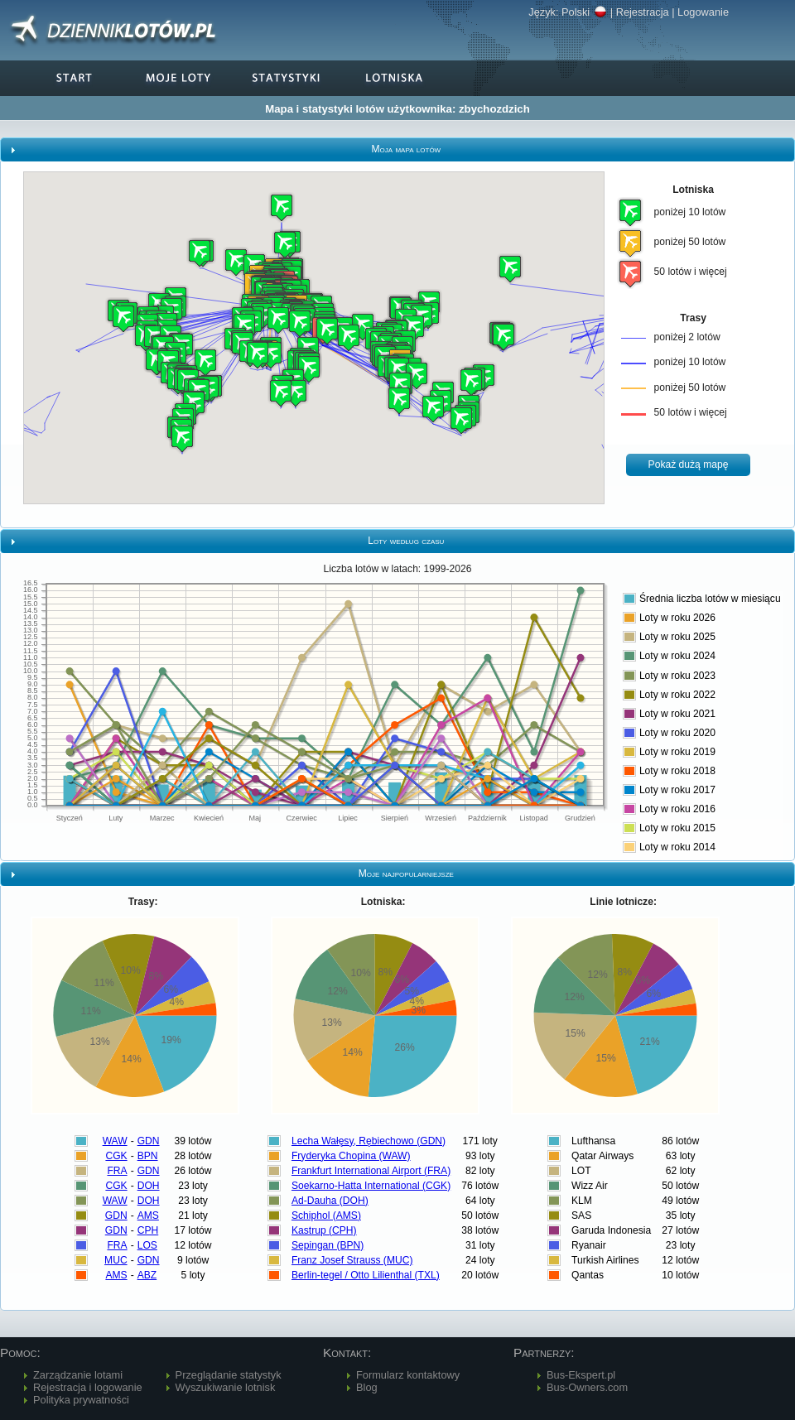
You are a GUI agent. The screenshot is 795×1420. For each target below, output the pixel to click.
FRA (117, 1171)
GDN (148, 1141)
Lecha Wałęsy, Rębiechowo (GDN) (369, 1141)
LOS (147, 1245)
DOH (148, 1185)
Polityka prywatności (81, 1400)
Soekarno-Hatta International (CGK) (371, 1185)
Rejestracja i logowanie (87, 1387)
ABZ (147, 1275)
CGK (116, 1156)
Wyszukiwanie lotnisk (226, 1387)
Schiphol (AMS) (326, 1215)
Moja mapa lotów (406, 149)
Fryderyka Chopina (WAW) (351, 1156)
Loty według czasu (406, 540)
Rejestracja (642, 12)
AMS (148, 1215)
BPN (147, 1156)
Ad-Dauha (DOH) (330, 1200)
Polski (584, 12)
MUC (116, 1260)
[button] (285, 244)
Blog (367, 1387)
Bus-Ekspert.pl (581, 1375)
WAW (115, 1141)
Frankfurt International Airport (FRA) (371, 1171)
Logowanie (703, 12)
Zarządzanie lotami (78, 1375)
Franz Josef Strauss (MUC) (352, 1260)
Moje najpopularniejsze (406, 873)
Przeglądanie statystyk (229, 1375)
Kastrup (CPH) (324, 1230)
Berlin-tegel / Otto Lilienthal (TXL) (366, 1275)
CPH (148, 1230)
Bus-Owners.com (587, 1387)
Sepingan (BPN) (328, 1245)
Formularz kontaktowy (408, 1375)
